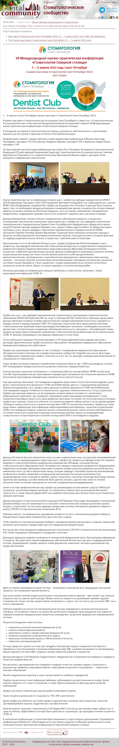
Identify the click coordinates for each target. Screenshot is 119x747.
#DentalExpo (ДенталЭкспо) (63, 26)
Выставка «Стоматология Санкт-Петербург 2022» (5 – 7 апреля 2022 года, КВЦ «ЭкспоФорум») (57, 36)
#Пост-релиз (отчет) (38, 26)
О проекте (49, 2)
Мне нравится (57, 732)
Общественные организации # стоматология (55, 22)
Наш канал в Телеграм (112, 10)
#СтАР (81, 26)
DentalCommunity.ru (15, 741)
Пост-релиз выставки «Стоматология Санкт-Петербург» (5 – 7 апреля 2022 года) (50, 40)
